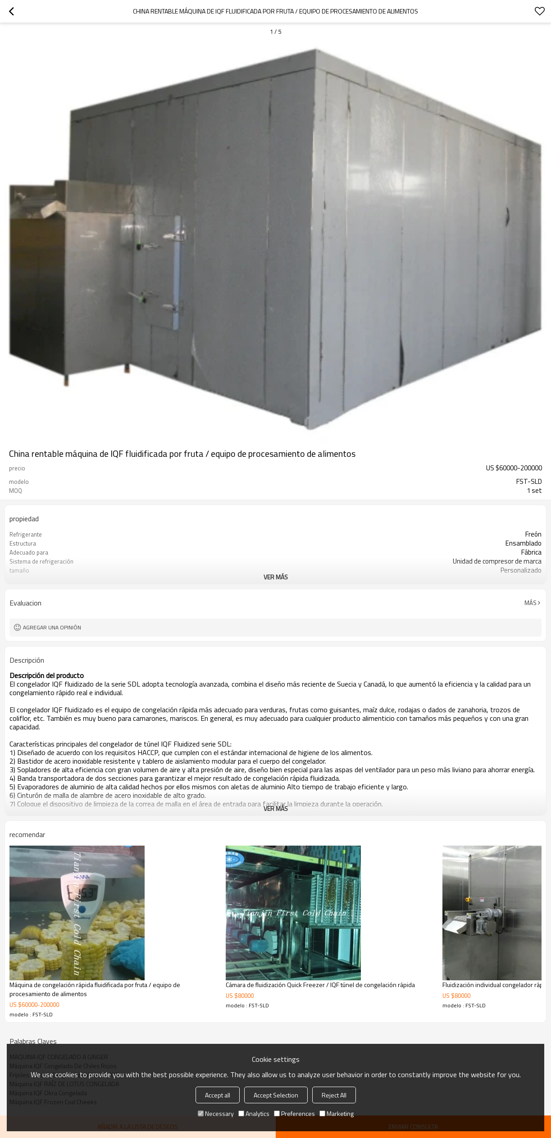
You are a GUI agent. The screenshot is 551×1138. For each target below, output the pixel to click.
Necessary (216, 1113)
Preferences (294, 1113)
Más (530, 602)
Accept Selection (276, 1095)
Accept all (217, 1095)
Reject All (334, 1095)
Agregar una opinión (52, 627)
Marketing (336, 1113)
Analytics (253, 1113)
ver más (276, 577)
